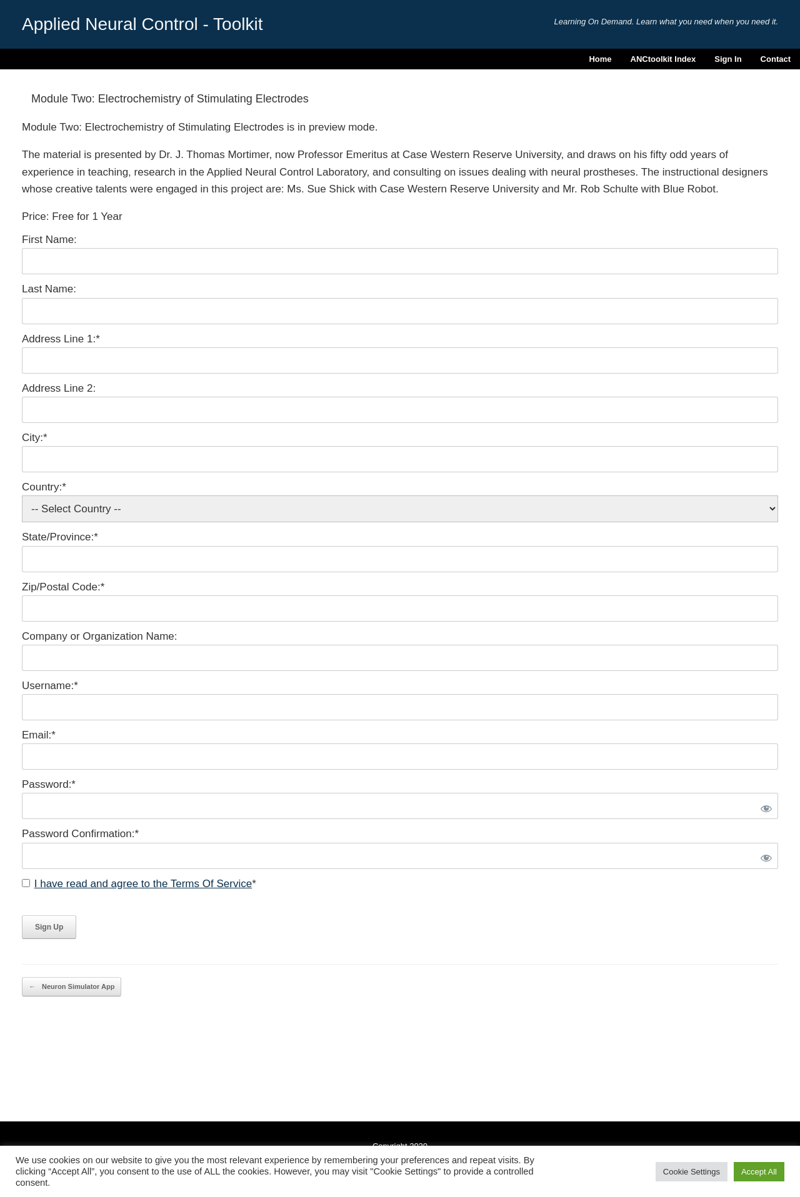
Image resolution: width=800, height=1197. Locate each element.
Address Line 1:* (61, 339)
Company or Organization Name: (100, 636)
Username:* (50, 686)
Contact (776, 59)
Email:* (39, 735)
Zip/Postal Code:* (63, 587)
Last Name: (49, 289)
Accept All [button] (759, 1171)
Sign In (727, 59)
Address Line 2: (59, 388)
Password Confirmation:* (80, 834)
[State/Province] (400, 559)
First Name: (49, 240)
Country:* (44, 487)
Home (600, 59)
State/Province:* (60, 537)
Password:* (49, 784)
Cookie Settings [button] (691, 1171)
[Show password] (763, 806)
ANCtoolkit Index (663, 59)
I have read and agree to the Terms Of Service (143, 884)
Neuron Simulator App (71, 986)
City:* (35, 438)
